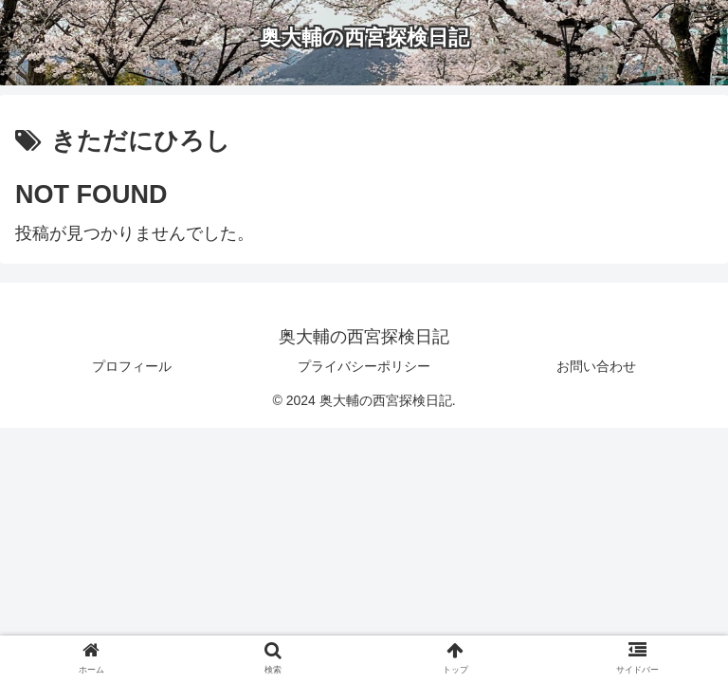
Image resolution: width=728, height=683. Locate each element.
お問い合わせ (596, 366)
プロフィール (132, 366)
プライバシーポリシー (364, 366)
